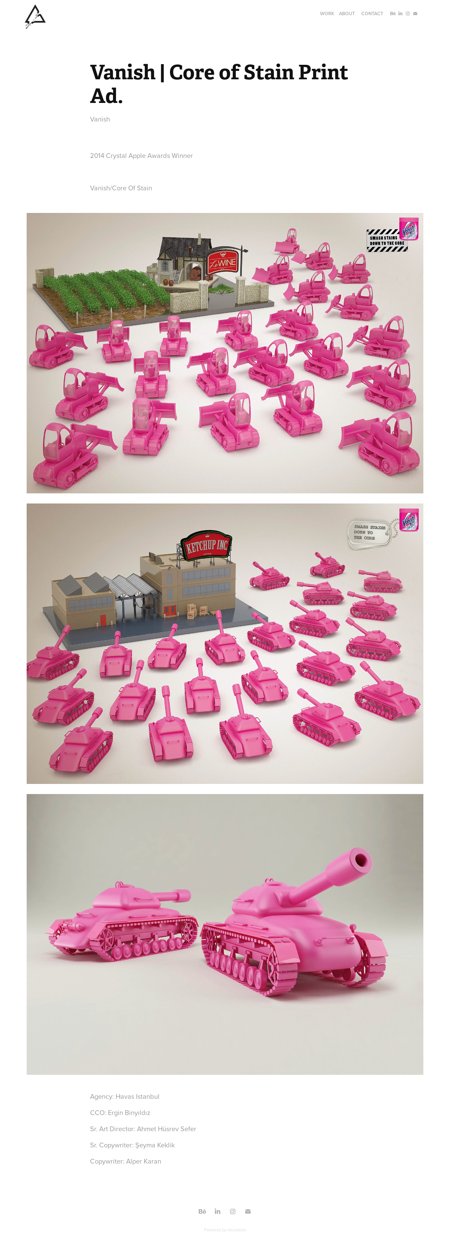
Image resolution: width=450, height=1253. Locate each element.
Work (327, 13)
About (347, 13)
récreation (236, 1230)
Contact (372, 13)
